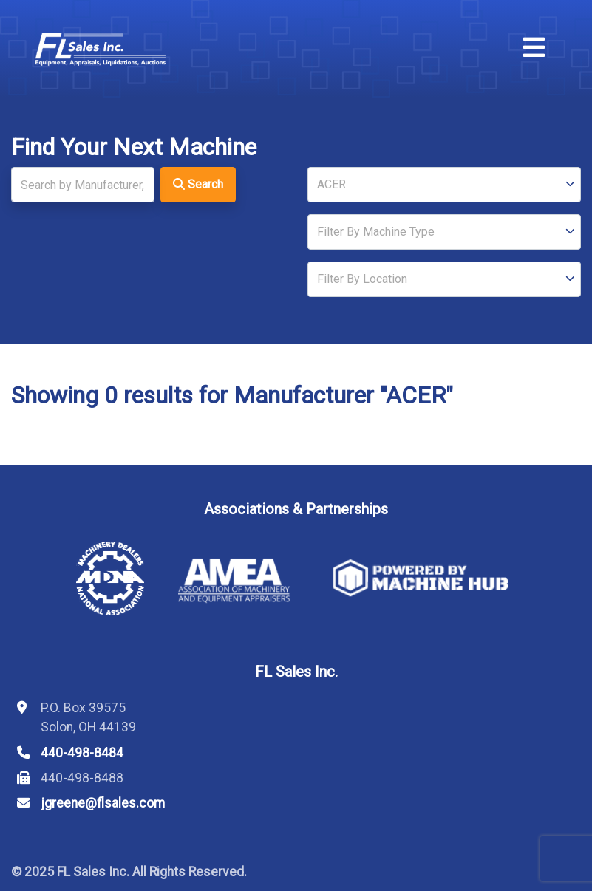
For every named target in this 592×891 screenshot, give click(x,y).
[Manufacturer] (444, 184)
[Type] (444, 232)
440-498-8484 (82, 752)
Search (198, 184)
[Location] (444, 279)
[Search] (82, 184)
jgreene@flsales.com (103, 803)
